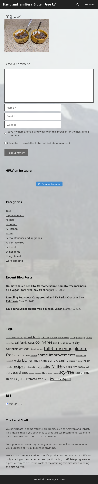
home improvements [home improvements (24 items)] (56, 355)
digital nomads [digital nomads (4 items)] (36, 349)
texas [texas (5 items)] (77, 372)
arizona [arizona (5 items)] (53, 337)
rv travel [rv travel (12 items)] (15, 372)
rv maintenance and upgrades (24, 238)
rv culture (11, 224)
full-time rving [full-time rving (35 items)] (58, 348)
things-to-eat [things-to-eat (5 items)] (20, 379)
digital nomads (15, 215)
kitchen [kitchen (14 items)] (27, 360)
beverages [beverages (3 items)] (81, 338)
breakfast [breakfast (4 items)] (10, 343)
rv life (9, 233)
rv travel (11, 247)
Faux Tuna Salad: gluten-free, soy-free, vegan (34, 309)
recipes (10, 219)
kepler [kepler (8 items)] (17, 360)
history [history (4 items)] (33, 355)
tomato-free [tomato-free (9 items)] (35, 379)
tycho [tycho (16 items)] (54, 378)
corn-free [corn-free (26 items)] (44, 342)
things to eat (13, 256)
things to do (13, 251)
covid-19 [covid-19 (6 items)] (57, 342)
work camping (14, 260)
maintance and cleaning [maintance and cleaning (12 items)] (51, 360)
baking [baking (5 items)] (73, 337)
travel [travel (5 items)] (46, 379)
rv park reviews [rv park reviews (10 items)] (72, 367)
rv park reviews (15, 242)
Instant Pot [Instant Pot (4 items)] (81, 355)
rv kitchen (12, 229)
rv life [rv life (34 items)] (56, 366)
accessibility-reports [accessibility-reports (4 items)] (14, 337)
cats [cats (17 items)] (31, 342)
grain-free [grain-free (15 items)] (22, 355)
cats (8, 210)
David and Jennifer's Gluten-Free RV (29, 4)
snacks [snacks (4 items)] (56, 373)
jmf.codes (60, 479)
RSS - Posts (14, 404)
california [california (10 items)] (21, 343)
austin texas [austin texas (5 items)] (63, 337)
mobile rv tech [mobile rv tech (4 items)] (75, 361)
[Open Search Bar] (77, 4)
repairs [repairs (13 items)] (44, 366)
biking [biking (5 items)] (89, 337)
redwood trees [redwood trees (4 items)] (32, 367)
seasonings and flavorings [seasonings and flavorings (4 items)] (40, 373)
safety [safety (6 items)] (25, 372)
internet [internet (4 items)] (9, 361)
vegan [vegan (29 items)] (65, 378)
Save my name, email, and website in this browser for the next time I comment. (48, 133)
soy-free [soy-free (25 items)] (66, 372)
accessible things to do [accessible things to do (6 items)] (36, 337)
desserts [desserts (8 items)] (24, 349)
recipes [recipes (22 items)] (19, 366)
